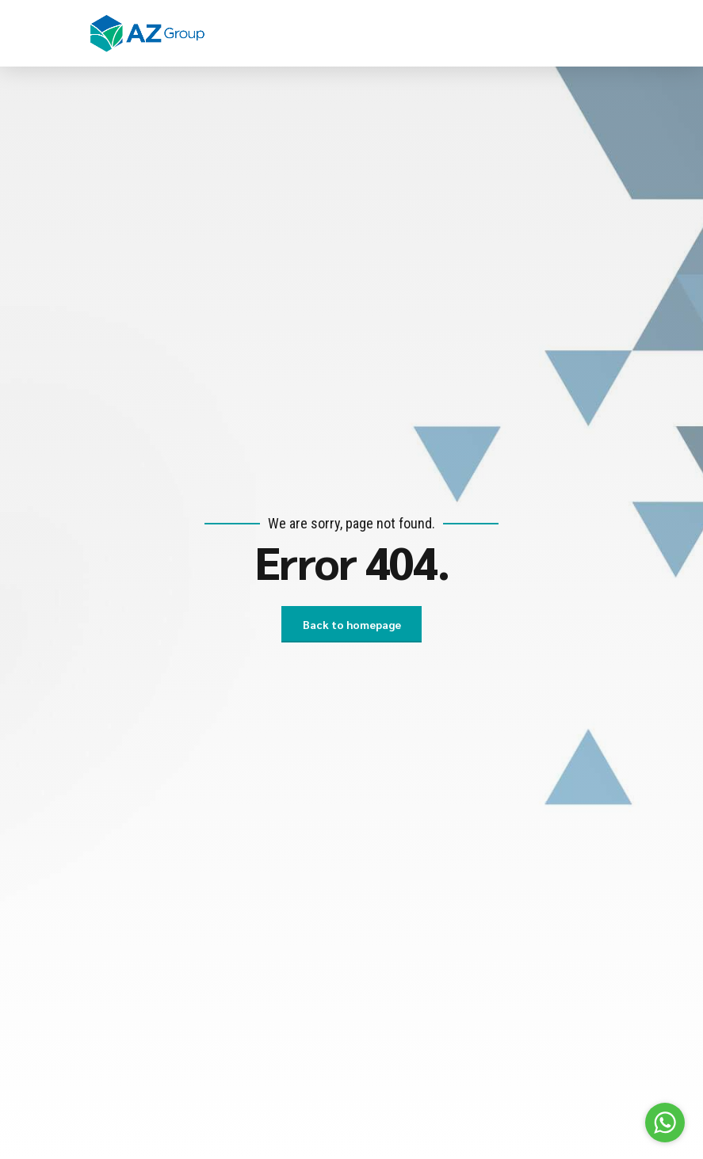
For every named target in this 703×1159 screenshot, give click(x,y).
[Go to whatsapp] (665, 1122)
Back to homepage (352, 624)
